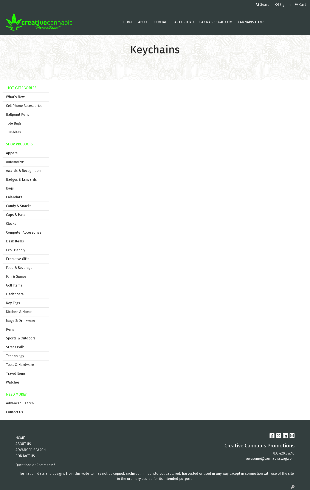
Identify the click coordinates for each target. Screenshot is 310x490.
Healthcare (15, 294)
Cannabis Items (251, 22)
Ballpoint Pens (17, 114)
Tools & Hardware (20, 365)
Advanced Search (20, 403)
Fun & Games (16, 276)
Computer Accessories (23, 232)
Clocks (11, 224)
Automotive (15, 162)
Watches (13, 382)
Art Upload (184, 22)
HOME (20, 438)
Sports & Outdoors (21, 338)
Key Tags (13, 303)
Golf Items (14, 285)
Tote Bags (14, 123)
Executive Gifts (17, 259)
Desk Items (15, 241)
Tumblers (13, 132)
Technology (15, 356)
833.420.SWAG (283, 453)
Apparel (12, 153)
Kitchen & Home (19, 312)
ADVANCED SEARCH (31, 450)
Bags (10, 188)
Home (128, 22)
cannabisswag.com (215, 22)
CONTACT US (25, 456)
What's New (15, 97)
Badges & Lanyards (21, 179)
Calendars (14, 197)
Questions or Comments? (35, 465)
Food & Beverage (19, 268)
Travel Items (16, 373)
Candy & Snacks (18, 206)
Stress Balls (15, 347)
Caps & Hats (15, 215)
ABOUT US (23, 444)
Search (263, 5)
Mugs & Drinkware (20, 321)
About (143, 22)
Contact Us (14, 412)
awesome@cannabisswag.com (270, 458)
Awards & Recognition (23, 171)
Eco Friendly (15, 250)
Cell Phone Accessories (24, 106)
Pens (10, 329)
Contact (161, 22)
